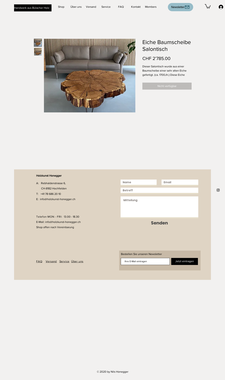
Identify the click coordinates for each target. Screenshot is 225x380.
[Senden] (159, 223)
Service (64, 261)
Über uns (77, 261)
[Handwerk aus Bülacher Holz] (33, 7)
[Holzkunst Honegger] (218, 190)
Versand (51, 261)
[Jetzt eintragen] (184, 261)
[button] (208, 6)
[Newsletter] (180, 7)
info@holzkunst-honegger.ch (57, 199)
